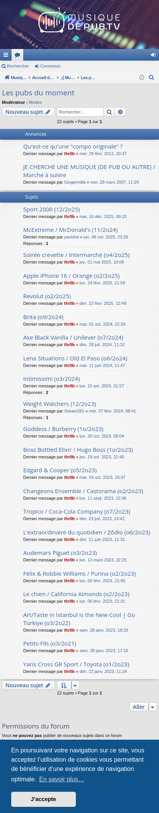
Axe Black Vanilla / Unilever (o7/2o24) (73, 337)
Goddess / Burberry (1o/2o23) (63, 429)
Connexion (50, 66)
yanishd (71, 237)
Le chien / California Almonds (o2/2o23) (76, 594)
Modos (35, 102)
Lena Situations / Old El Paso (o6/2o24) (75, 358)
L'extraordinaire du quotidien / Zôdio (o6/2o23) (86, 532)
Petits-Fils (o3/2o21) (49, 643)
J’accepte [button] (43, 799)
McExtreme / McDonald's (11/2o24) (70, 229)
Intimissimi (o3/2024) (51, 378)
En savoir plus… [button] (61, 779)
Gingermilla (75, 182)
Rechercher (18, 66)
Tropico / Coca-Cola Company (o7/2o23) (76, 511)
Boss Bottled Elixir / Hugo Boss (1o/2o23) (78, 449)
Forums (121, 56)
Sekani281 (74, 411)
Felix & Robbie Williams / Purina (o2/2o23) (79, 573)
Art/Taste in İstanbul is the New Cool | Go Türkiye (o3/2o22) (79, 619)
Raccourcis (7, 56)
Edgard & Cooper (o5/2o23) (60, 470)
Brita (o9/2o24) (43, 317)
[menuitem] (151, 77)
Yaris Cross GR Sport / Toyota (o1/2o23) (76, 664)
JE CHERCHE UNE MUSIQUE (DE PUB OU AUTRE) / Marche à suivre (89, 171)
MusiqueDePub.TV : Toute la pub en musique (62, 54)
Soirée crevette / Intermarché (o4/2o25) (76, 255)
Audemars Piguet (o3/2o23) (60, 552)
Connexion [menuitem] (155, 56)
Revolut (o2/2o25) (47, 296)
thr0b (69, 153)
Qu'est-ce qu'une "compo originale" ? (73, 146)
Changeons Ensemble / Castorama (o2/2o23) (83, 491)
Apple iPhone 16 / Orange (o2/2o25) (71, 275)
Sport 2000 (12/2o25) (51, 209)
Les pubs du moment (38, 93)
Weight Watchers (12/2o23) (59, 403)
